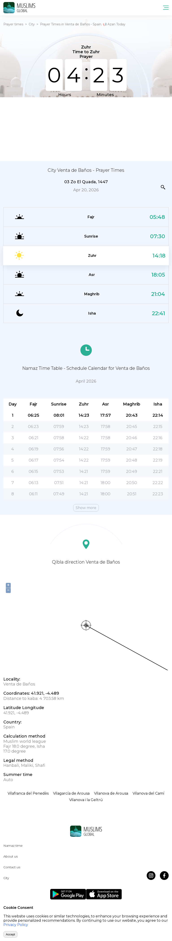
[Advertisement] (86, 128)
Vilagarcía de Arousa (71, 793)
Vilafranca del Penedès (28, 793)
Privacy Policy (15, 925)
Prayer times (13, 24)
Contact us (11, 867)
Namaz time (13, 846)
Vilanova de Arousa (111, 793)
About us (10, 856)
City (32, 24)
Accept (10, 934)
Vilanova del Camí (148, 793)
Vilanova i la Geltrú (86, 800)
